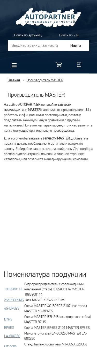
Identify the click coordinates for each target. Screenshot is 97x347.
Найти (75, 45)
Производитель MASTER (45, 80)
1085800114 (13, 289)
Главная (14, 80)
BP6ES (9, 327)
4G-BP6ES (11, 308)
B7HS (8, 319)
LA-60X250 (12, 336)
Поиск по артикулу (28, 35)
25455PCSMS (14, 300)
